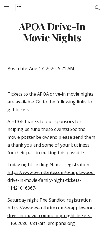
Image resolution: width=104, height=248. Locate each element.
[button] (6, 7)
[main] (52, 32)
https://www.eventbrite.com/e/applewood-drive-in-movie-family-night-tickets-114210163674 (51, 180)
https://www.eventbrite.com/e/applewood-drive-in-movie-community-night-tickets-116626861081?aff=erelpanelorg (51, 215)
